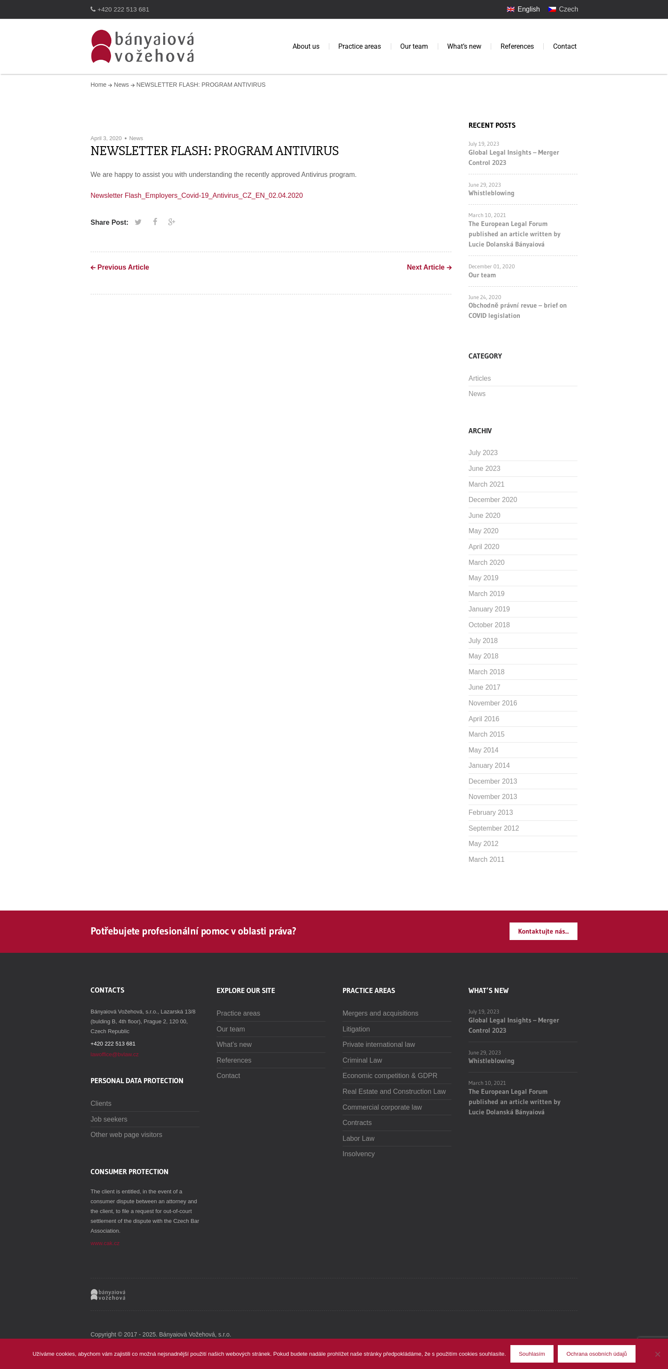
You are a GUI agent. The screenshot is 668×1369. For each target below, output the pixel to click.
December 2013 (493, 781)
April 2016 (484, 719)
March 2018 (487, 672)
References (517, 46)
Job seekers (109, 1119)
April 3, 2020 (106, 138)
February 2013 (491, 812)
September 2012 (494, 828)
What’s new (464, 46)
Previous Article (123, 267)
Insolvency (359, 1153)
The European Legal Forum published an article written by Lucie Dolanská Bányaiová (514, 233)
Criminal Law (362, 1060)
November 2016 (493, 703)
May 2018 (483, 656)
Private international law (379, 1044)
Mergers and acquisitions (381, 1013)
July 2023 (483, 452)
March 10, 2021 (487, 215)
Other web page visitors (126, 1134)
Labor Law (359, 1138)
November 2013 (493, 796)
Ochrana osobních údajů (596, 1354)
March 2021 (487, 484)
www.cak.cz (105, 1243)
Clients (101, 1103)
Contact (565, 46)
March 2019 (487, 593)
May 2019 (483, 578)
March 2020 (487, 562)
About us (306, 46)
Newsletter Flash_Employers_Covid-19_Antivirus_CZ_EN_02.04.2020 (197, 195)
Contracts (357, 1122)
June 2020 (485, 515)
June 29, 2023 (485, 184)
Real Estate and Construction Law (394, 1091)
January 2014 (489, 765)
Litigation (356, 1029)
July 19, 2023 (484, 143)
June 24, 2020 (485, 297)
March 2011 (487, 859)
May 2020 (483, 531)
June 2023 (485, 468)
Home (98, 84)
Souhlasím (532, 1354)
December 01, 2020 (492, 266)
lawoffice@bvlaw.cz (115, 1054)
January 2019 (489, 609)
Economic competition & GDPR (390, 1075)
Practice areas (359, 46)
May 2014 (483, 750)
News (121, 84)
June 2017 (485, 687)
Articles (480, 378)
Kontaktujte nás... (543, 931)
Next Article (426, 267)
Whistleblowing (492, 192)
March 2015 (487, 734)
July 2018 (483, 640)
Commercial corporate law (382, 1107)
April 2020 (484, 546)
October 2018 (489, 625)
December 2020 (493, 499)
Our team (414, 46)
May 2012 (483, 843)
